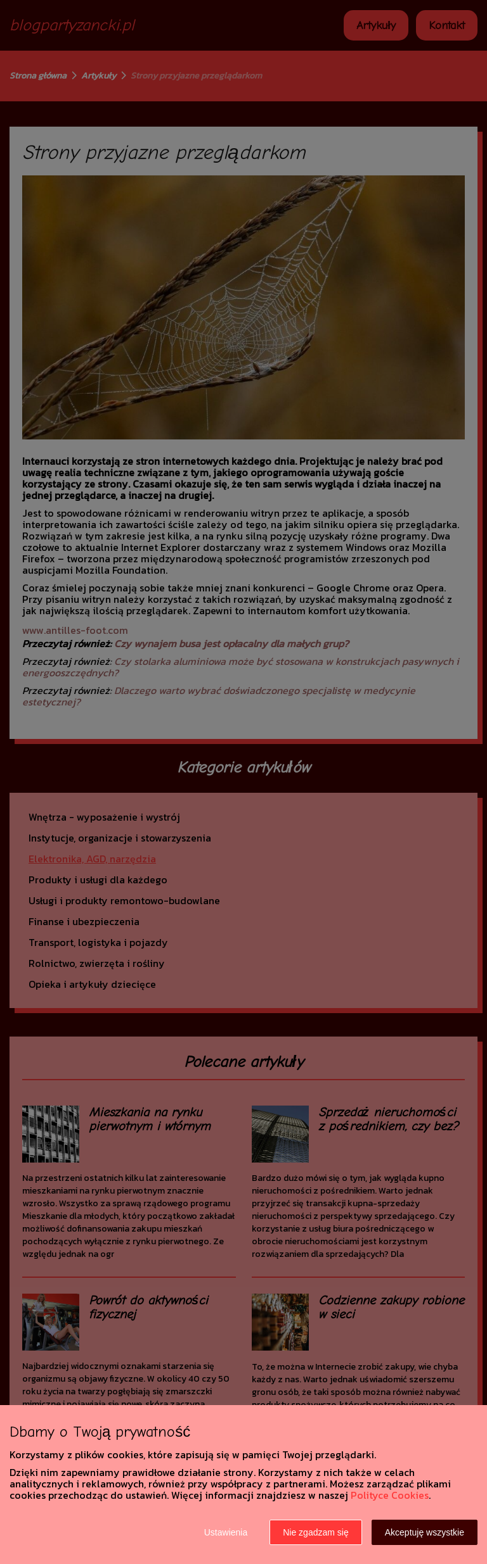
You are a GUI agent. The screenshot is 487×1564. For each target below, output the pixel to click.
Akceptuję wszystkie (424, 1532)
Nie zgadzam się (316, 1532)
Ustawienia (225, 1532)
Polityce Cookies (390, 1495)
